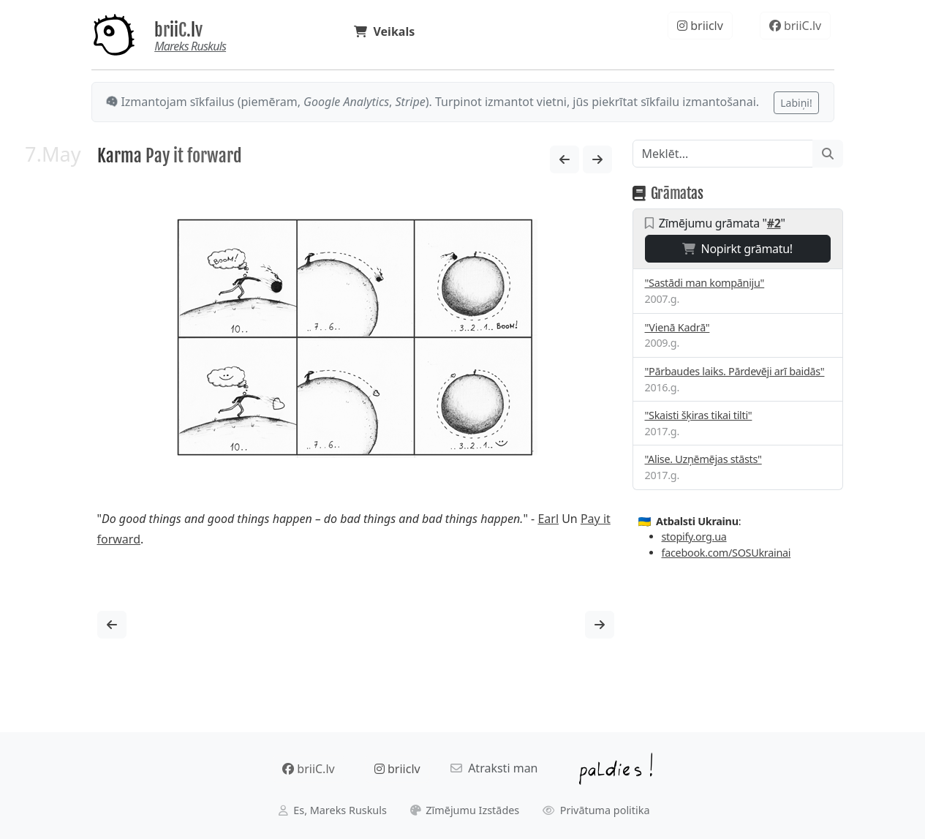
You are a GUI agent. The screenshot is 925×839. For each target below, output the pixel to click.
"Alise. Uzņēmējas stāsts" (703, 459)
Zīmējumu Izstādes (465, 810)
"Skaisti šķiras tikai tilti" (698, 415)
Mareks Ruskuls (190, 46)
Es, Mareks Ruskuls (333, 810)
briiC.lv (178, 30)
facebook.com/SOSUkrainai (726, 553)
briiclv (700, 26)
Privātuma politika (596, 810)
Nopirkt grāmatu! (737, 249)
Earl (548, 519)
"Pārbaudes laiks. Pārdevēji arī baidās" (735, 371)
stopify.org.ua (694, 536)
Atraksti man (494, 768)
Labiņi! (796, 103)
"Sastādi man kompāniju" (705, 283)
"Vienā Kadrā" (677, 327)
